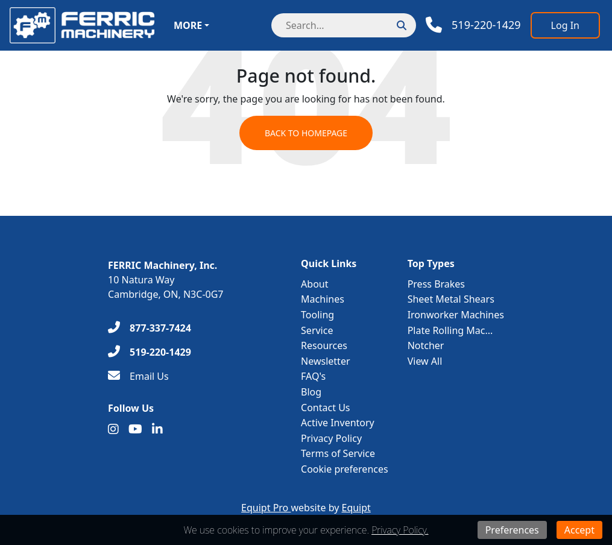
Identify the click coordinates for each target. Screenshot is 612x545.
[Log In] (565, 25)
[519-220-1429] (149, 352)
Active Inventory (337, 422)
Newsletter (325, 361)
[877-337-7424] (149, 328)
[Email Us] (138, 376)
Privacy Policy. (399, 530)
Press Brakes (436, 284)
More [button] (188, 25)
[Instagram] (113, 429)
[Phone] (473, 25)
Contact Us (325, 407)
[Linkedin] (157, 429)
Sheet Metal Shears (451, 299)
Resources (324, 345)
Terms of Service (338, 453)
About (314, 284)
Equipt (356, 507)
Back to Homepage (306, 133)
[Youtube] (135, 429)
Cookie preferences (344, 469)
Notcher (426, 345)
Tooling (317, 314)
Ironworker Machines (456, 314)
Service (317, 330)
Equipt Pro (266, 507)
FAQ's (313, 376)
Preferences (512, 530)
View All (425, 361)
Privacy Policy (331, 438)
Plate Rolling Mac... (450, 330)
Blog (311, 392)
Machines (322, 299)
